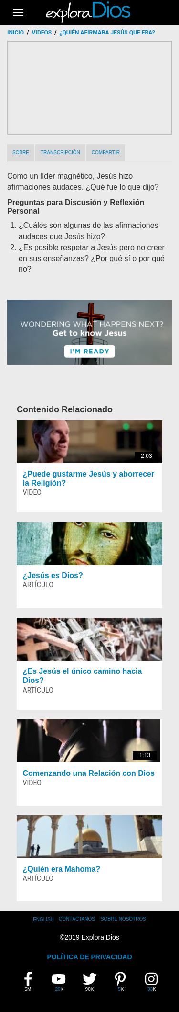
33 (152, 981)
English (43, 919)
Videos (42, 32)
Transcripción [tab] (60, 152)
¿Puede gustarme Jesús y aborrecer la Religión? (89, 478)
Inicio (15, 32)
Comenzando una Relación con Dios (89, 773)
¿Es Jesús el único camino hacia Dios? (82, 675)
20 (60, 981)
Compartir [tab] (106, 152)
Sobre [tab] (20, 152)
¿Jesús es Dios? (53, 575)
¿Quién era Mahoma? (62, 869)
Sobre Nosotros (123, 918)
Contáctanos (77, 918)
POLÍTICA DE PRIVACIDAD (89, 957)
